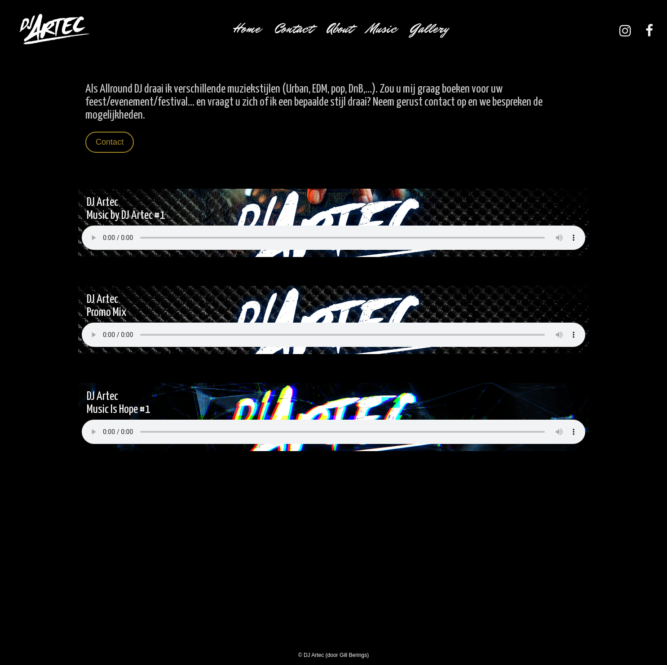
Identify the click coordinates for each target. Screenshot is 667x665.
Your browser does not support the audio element (333, 238)
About (340, 28)
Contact (293, 28)
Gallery (429, 28)
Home (246, 28)
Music (382, 28)
